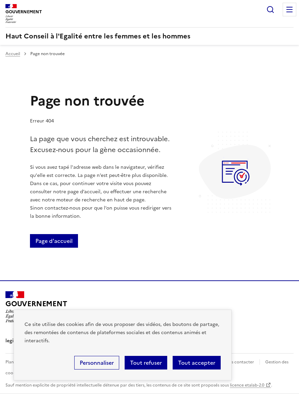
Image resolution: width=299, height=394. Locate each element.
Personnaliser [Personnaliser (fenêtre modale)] (97, 363)
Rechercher (270, 9)
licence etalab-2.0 (247, 385)
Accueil (12, 54)
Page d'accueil (54, 241)
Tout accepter (196, 363)
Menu (289, 9)
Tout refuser (146, 363)
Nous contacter (238, 362)
